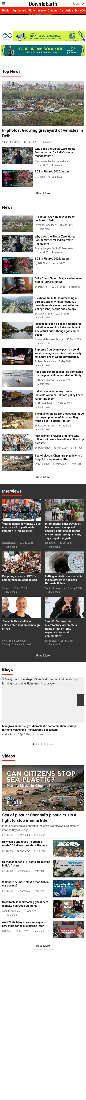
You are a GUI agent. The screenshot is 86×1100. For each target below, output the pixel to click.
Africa (69, 10)
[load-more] (43, 193)
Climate (52, 10)
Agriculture (19, 10)
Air (61, 10)
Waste (42, 10)
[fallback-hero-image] (43, 104)
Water (32, 10)
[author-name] (12, 142)
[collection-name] (11, 71)
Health (6, 10)
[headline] (43, 133)
